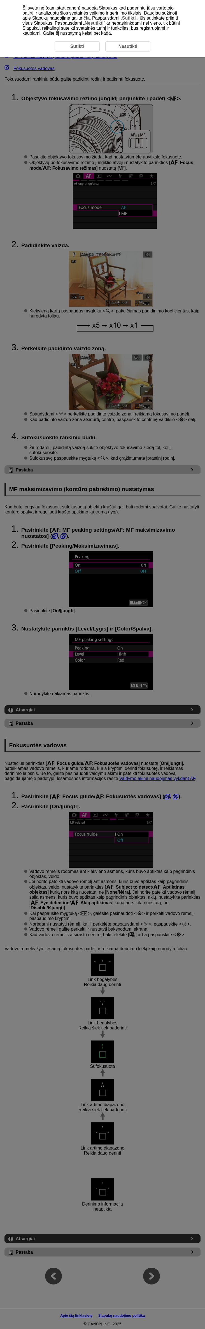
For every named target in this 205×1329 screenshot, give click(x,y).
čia (86, 18)
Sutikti (129, 18)
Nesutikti (94, 23)
